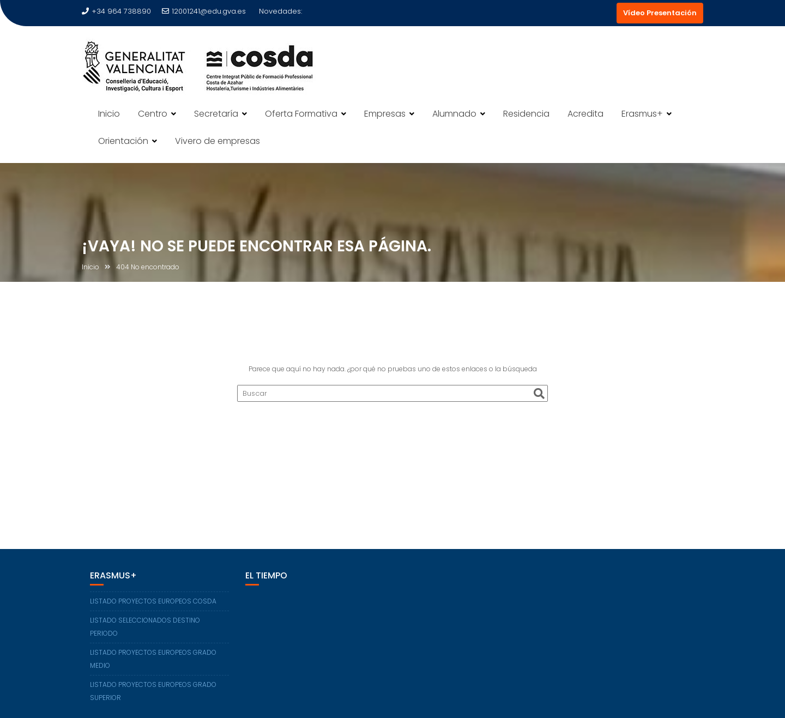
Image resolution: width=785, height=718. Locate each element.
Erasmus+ (642, 113)
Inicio (109, 113)
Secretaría (216, 113)
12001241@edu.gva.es (204, 11)
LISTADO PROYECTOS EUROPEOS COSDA (153, 601)
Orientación (123, 141)
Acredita (585, 113)
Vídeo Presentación (660, 13)
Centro (152, 113)
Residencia (526, 113)
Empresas (385, 113)
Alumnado (454, 113)
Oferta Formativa (301, 113)
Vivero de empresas (217, 141)
